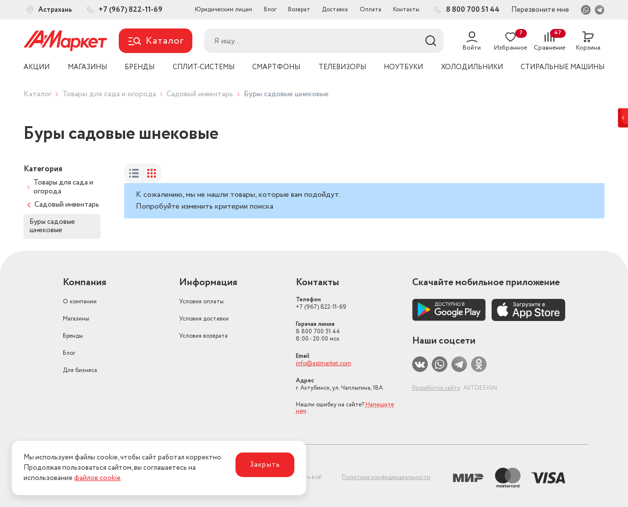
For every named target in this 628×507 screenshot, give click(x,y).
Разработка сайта (436, 388)
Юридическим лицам (223, 9)
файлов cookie (97, 478)
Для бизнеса (80, 370)
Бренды (73, 336)
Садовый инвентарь (199, 94)
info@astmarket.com (323, 363)
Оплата (370, 9)
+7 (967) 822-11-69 (321, 303)
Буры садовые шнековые (52, 226)
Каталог (38, 94)
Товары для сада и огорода (109, 94)
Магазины (76, 318)
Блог (270, 9)
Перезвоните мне (540, 9)
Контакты (406, 9)
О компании (80, 301)
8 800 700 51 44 (318, 331)
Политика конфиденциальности (386, 477)
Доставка (335, 9)
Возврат (299, 9)
